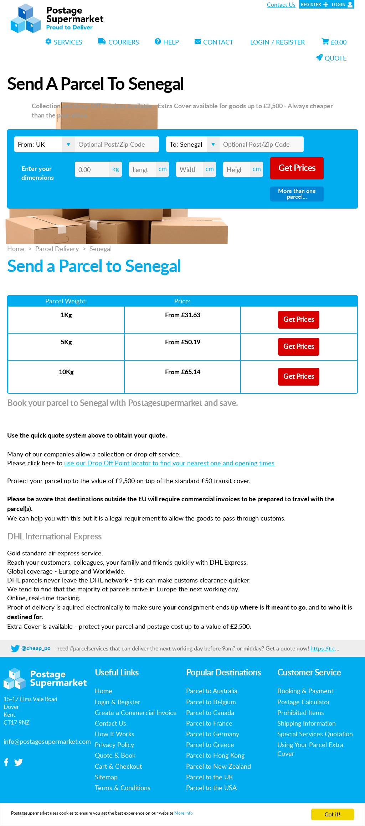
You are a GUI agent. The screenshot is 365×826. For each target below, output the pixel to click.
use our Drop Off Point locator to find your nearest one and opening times (169, 463)
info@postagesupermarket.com (47, 741)
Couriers (118, 42)
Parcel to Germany (212, 734)
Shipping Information (306, 723)
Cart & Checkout (118, 766)
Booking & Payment (305, 690)
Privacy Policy (114, 744)
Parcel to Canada (210, 712)
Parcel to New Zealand (218, 766)
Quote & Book (115, 755)
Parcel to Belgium (211, 701)
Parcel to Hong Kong (215, 755)
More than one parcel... (297, 194)
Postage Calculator (303, 701)
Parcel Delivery (57, 248)
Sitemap (106, 777)
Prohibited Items (300, 712)
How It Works (114, 734)
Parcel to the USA (211, 787)
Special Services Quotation (315, 734)
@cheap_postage (42, 648)
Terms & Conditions (122, 787)
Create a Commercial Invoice (136, 712)
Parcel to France (209, 723)
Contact (214, 42)
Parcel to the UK (209, 777)
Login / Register (277, 42)
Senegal (100, 248)
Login (338, 4)
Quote (331, 58)
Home (16, 248)
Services (63, 42)
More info (255, 815)
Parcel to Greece (210, 744)
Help (167, 42)
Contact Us (281, 5)
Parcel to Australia (211, 690)
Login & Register (117, 701)
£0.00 (334, 42)
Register (311, 4)
